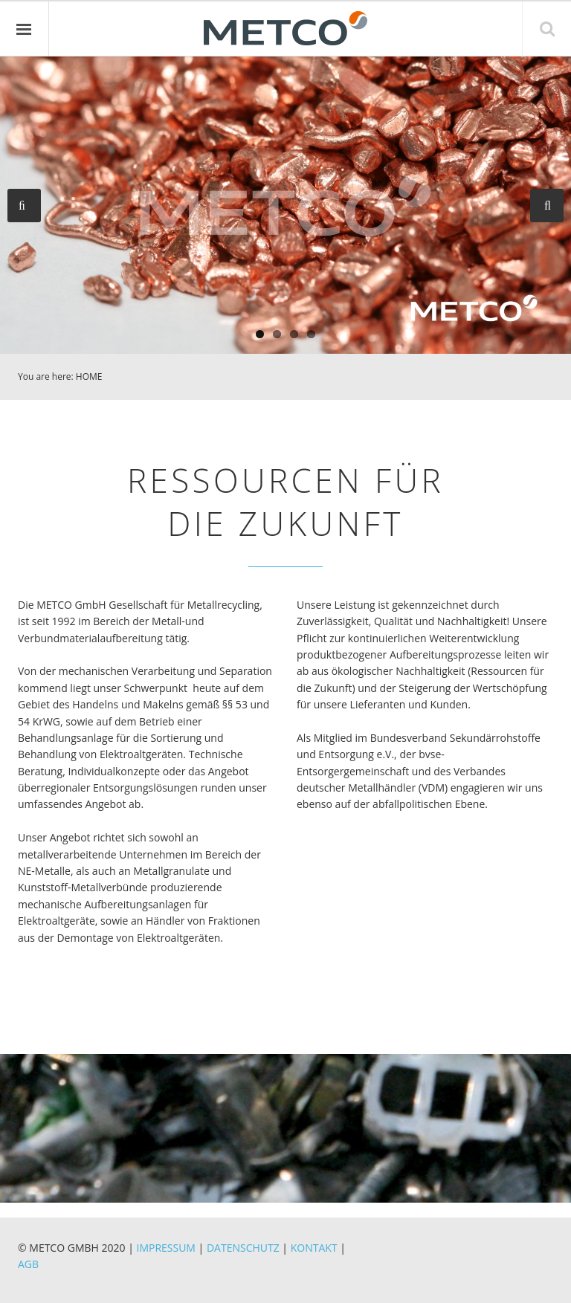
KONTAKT (314, 1248)
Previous (24, 205)
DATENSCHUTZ (243, 1248)
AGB (28, 1264)
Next (547, 205)
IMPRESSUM (166, 1248)
